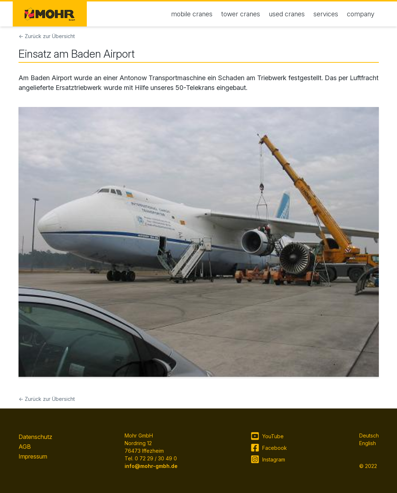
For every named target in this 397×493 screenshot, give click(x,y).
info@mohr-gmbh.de (151, 466)
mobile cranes (191, 14)
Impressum (33, 456)
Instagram (268, 459)
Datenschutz (35, 436)
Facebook (269, 447)
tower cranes (240, 14)
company (360, 14)
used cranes (287, 14)
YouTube (267, 436)
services (325, 14)
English (367, 443)
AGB (25, 446)
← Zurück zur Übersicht (47, 36)
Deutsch (369, 435)
